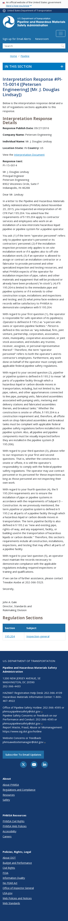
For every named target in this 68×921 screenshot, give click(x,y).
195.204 (10, 636)
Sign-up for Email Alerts (17, 39)
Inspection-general (37, 636)
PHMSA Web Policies (15, 826)
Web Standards (11, 903)
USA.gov (7, 893)
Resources (9, 795)
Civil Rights (9, 867)
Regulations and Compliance (19, 789)
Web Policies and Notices (17, 898)
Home (13, 56)
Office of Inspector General (18, 888)
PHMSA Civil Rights (13, 821)
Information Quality (14, 878)
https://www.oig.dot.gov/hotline (22, 731)
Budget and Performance (17, 863)
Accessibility (9, 831)
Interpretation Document (29, 154)
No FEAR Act (10, 883)
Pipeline (25, 56)
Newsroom (42, 39)
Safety (6, 799)
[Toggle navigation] (60, 33)
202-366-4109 (53, 693)
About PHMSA (11, 784)
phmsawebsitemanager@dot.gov (24, 742)
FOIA (5, 873)
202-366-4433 (12, 686)
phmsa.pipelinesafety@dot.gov (23, 711)
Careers (7, 836)
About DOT (9, 857)
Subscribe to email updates (23, 754)
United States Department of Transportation (29, 10)
